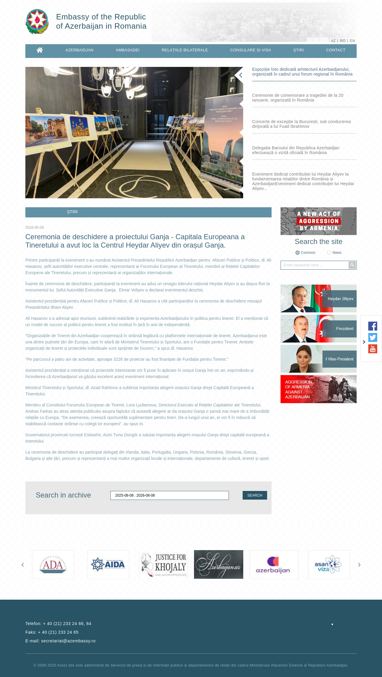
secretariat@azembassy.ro (68, 640)
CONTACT (336, 50)
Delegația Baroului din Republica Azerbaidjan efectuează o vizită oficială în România (296, 150)
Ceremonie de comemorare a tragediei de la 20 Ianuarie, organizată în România (298, 97)
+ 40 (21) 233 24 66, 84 (67, 623)
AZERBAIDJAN (79, 50)
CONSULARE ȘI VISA (250, 50)
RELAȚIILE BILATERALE (185, 50)
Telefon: (58, 623)
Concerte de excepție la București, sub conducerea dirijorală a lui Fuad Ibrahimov (301, 124)
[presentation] (22, 564)
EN (352, 41)
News (336, 253)
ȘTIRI (298, 50)
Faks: (51, 632)
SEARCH (254, 495)
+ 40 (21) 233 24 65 (58, 632)
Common (308, 253)
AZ (333, 41)
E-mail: (60, 640)
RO (343, 41)
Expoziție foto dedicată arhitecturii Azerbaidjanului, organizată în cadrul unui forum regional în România (302, 71)
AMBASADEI (128, 50)
